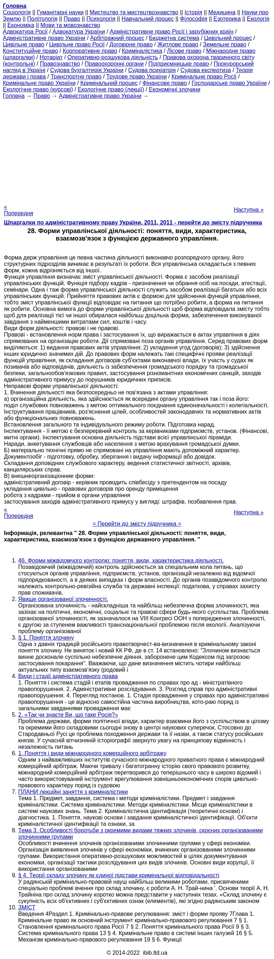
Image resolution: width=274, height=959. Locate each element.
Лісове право (184, 51)
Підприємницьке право (178, 64)
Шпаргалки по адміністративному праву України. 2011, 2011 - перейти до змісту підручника (133, 222)
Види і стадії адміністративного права (68, 676)
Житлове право (177, 44)
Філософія (193, 19)
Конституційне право (30, 51)
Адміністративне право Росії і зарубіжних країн (171, 32)
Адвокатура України (78, 32)
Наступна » (249, 210)
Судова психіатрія (152, 70)
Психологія (100, 19)
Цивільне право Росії (77, 44)
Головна (14, 96)
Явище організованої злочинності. (63, 599)
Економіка (20, 25)
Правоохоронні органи (114, 64)
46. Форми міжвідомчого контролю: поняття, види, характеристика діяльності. (121, 560)
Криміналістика (142, 51)
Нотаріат (51, 57)
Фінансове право (164, 83)
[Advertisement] (137, 149)
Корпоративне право (90, 51)
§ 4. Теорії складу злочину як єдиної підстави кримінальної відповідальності (118, 875)
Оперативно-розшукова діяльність (112, 57)
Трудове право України (136, 77)
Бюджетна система (174, 38)
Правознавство (60, 64)
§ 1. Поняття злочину (46, 638)
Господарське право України (229, 83)
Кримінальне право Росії (204, 77)
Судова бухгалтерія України (86, 70)
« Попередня (18, 210)
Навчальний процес (148, 19)
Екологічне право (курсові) (38, 89)
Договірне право (131, 44)
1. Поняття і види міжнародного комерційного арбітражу (92, 753)
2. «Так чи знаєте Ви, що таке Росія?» (68, 715)
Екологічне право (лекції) (111, 89)
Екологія (258, 19)
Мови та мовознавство (70, 25)
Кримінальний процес (109, 83)
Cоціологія (17, 12)
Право (72, 19)
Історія (193, 12)
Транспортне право (76, 77)
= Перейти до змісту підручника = (137, 524)
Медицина (221, 12)
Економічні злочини (174, 89)
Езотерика (227, 19)
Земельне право (224, 44)
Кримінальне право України (39, 83)
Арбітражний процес (117, 38)
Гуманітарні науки (60, 12)
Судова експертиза (206, 70)
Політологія (42, 19)
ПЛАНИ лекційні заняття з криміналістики (73, 792)
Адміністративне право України (44, 38)
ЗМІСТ (26, 907)
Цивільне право (23, 44)
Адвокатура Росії (25, 32)
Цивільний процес (228, 38)
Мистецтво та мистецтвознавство (134, 12)
